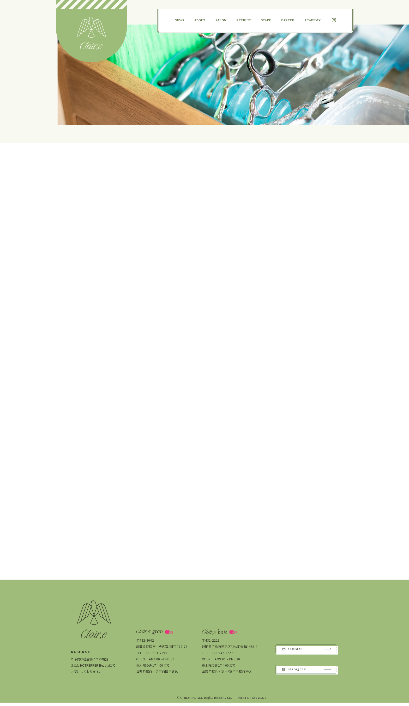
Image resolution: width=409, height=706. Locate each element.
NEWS (179, 20)
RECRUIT (243, 20)
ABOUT (199, 20)
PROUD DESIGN (258, 701)
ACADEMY (312, 20)
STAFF (266, 20)
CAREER (287, 20)
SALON (220, 20)
